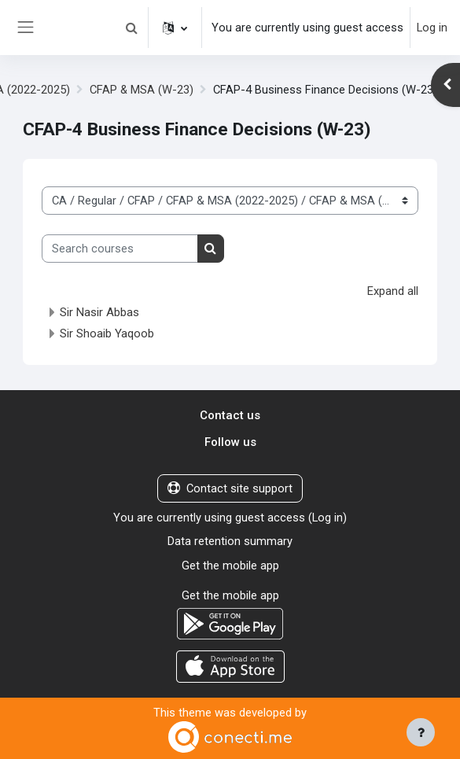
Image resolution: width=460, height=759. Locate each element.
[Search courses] (120, 248)
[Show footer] (421, 732)
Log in (432, 27)
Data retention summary (230, 541)
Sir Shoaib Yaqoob (107, 333)
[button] (131, 27)
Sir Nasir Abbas (99, 312)
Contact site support (230, 488)
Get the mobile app (230, 565)
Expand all (392, 291)
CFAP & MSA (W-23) (141, 90)
